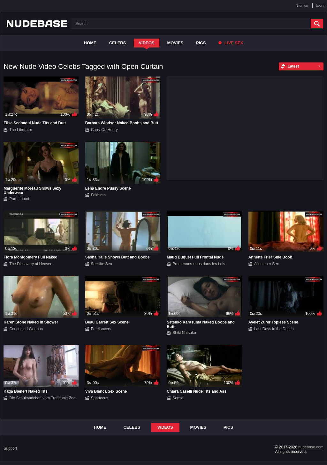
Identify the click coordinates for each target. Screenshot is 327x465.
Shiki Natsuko (184, 333)
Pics (201, 42)
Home (90, 42)
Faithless (98, 195)
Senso (177, 398)
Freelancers (101, 329)
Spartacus (99, 398)
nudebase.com (310, 447)
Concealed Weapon (26, 329)
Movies (175, 42)
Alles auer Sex (266, 264)
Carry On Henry (104, 129)
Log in (320, 5)
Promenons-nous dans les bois (198, 264)
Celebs (117, 42)
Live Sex (230, 42)
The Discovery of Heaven (30, 264)
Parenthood (19, 199)
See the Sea (101, 264)
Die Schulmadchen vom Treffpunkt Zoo (42, 398)
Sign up (302, 5)
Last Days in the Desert (274, 329)
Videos (146, 42)
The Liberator (20, 129)
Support (10, 448)
